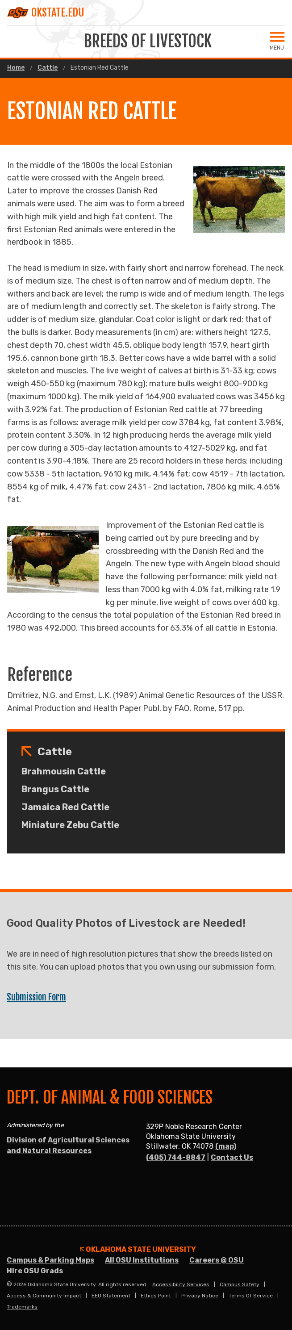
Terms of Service (251, 1295)
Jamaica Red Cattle (65, 807)
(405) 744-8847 (175, 1157)
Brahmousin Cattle (63, 771)
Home (16, 68)
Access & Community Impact (44, 1295)
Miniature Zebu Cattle (70, 825)
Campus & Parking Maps (50, 1260)
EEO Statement (111, 1295)
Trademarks (22, 1307)
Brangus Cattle (55, 789)
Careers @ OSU (216, 1260)
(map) (225, 1146)
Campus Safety (239, 1284)
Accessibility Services (180, 1284)
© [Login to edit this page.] (9, 1284)
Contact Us (232, 1157)
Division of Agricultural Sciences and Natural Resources (68, 1145)
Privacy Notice (199, 1295)
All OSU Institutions (142, 1260)
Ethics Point (156, 1295)
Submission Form (36, 997)
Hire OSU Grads (35, 1271)
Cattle (48, 68)
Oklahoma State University (138, 1249)
